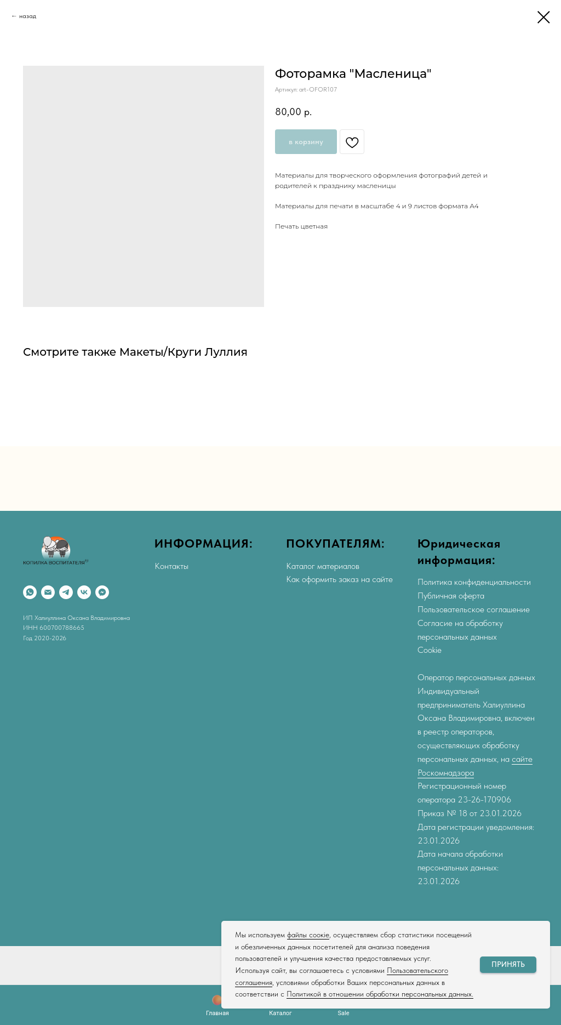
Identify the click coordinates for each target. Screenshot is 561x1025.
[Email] (48, 592)
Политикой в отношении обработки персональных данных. (380, 993)
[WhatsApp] (30, 592)
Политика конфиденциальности (474, 582)
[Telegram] (66, 592)
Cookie (429, 650)
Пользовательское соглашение (473, 609)
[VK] (84, 592)
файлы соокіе (308, 934)
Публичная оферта (450, 595)
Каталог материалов (322, 566)
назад (27, 16)
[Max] (102, 592)
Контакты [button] (171, 566)
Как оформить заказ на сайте (339, 579)
